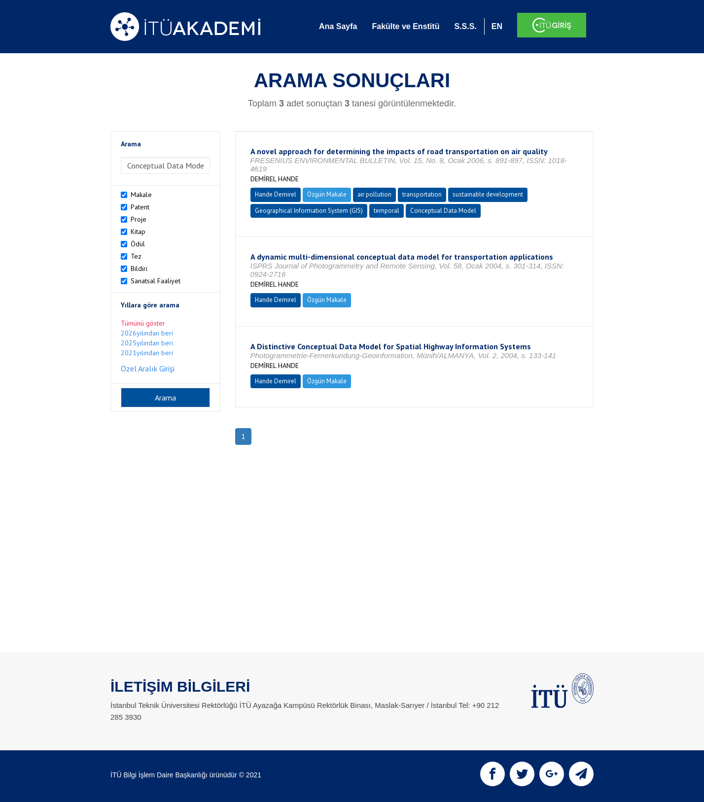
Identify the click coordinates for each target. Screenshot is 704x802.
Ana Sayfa (338, 26)
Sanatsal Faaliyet (155, 280)
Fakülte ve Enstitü (405, 26)
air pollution (374, 194)
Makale (141, 194)
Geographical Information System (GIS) (309, 210)
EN (497, 26)
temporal (386, 210)
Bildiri (139, 268)
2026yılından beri (147, 333)
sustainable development (488, 194)
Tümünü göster (143, 323)
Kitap (138, 231)
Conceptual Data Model (443, 210)
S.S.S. (465, 26)
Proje (138, 219)
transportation (422, 194)
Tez (136, 256)
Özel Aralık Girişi (148, 368)
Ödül (138, 243)
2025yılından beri (147, 342)
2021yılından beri (147, 352)
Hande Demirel (275, 194)
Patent (140, 206)
